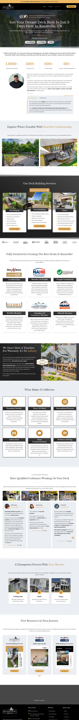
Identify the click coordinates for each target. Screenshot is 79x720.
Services (57, 6)
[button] (1, 152)
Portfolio (50, 6)
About (44, 6)
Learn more (30, 93)
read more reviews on (36, 530)
